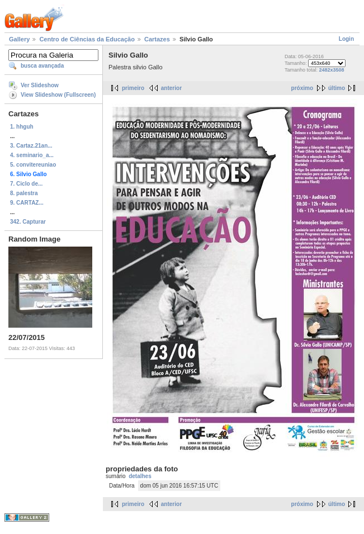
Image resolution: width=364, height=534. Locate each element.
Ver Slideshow (40, 85)
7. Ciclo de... (26, 184)
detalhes (140, 476)
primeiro (133, 88)
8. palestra (23, 193)
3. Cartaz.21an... (31, 146)
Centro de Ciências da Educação (87, 39)
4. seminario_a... (32, 155)
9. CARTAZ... (27, 203)
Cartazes (157, 39)
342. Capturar (28, 222)
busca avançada (42, 66)
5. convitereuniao (33, 165)
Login (346, 39)
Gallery (19, 39)
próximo (302, 88)
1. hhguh (22, 127)
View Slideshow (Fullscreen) (58, 95)
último (336, 88)
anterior (171, 88)
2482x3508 (331, 70)
